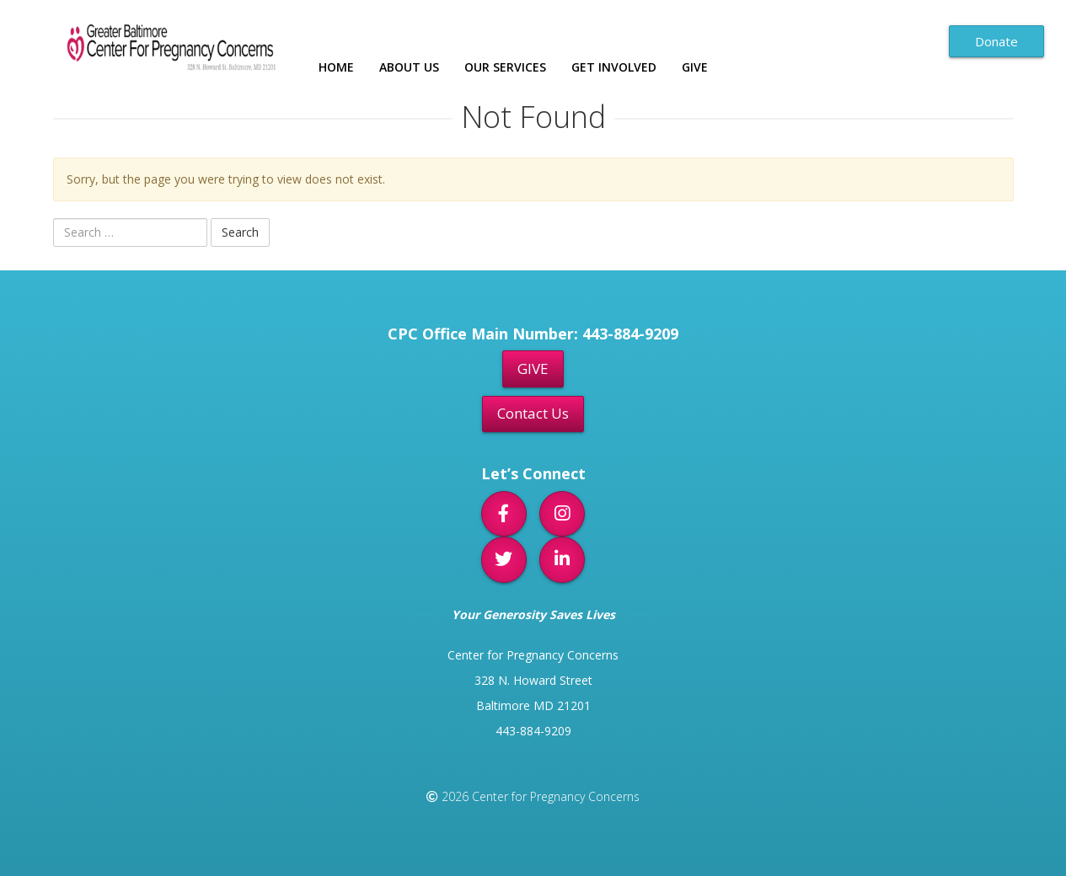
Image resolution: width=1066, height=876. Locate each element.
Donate (996, 41)
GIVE (533, 368)
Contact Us (533, 413)
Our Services (505, 67)
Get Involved (613, 67)
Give (695, 67)
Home (336, 67)
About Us (409, 67)
